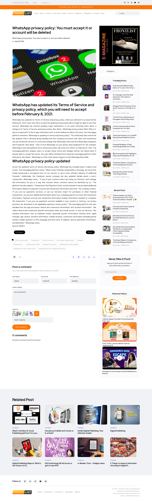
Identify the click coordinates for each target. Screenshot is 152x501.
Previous (19, 232)
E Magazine (87, 13)
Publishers (78, 13)
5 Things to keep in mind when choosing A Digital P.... (123, 464)
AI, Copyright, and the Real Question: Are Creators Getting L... (123, 97)
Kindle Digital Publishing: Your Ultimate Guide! (90, 432)
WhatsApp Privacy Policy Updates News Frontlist (52, 248)
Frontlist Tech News (47, 240)
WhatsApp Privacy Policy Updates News (24, 248)
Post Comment (21, 327)
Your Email (44, 277)
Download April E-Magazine (76, 7)
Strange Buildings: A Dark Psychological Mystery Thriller (124, 145)
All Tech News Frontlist (21, 240)
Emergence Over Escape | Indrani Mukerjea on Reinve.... (119, 372)
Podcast (96, 13)
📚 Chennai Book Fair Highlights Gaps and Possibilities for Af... (125, 155)
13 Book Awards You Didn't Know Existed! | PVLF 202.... (118, 320)
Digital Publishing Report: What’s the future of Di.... (26, 464)
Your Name (16, 277)
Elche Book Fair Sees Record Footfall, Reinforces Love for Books (124, 218)
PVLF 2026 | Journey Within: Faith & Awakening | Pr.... (115, 344)
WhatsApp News (18, 244)
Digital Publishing (117, 431)
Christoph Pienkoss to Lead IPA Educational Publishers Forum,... (124, 136)
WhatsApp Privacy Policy (49, 244)
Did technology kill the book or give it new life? (58, 464)
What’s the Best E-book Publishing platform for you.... (25, 432)
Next (90, 232)
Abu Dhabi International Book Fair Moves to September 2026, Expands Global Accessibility (124, 230)
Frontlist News (35, 240)
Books (64, 13)
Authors (48, 13)
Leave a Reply (17, 287)
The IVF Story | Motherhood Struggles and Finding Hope (123, 118)
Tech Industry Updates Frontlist (65, 240)
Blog (102, 13)
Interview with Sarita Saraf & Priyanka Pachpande (123, 207)
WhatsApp (80, 240)
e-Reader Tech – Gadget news (91, 463)
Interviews (57, 13)
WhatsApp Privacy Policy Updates (69, 244)
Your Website (74, 277)
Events (70, 13)
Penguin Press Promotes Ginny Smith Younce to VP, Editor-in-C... (124, 108)
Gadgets (15, 428)
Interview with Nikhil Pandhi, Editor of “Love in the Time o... (124, 87)
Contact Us (45, 3)
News (42, 13)
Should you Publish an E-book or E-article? (59, 432)
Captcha (15, 309)
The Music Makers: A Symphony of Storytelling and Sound (124, 164)
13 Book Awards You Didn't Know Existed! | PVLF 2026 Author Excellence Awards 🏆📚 (125, 197)
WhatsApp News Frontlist (33, 244)
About (35, 3)
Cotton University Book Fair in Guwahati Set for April (124, 127)
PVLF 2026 (150, 250)
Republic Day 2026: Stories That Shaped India (123, 173)
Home (36, 13)
